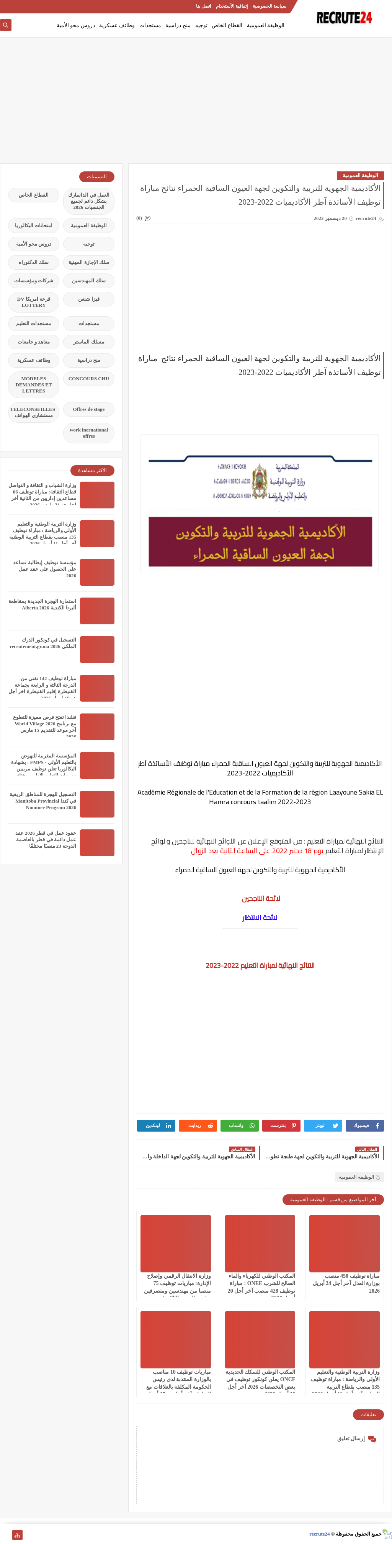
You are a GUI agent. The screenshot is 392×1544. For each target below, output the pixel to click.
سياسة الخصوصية (269, 6)
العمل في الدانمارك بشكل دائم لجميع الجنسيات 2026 (88, 201)
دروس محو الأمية (76, 25)
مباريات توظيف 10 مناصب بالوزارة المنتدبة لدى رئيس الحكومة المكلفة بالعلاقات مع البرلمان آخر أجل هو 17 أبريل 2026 (178, 1386)
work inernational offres (89, 433)
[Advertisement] (196, 104)
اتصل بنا (203, 6)
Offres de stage (89, 409)
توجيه (201, 25)
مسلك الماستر (89, 342)
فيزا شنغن (88, 299)
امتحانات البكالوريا (33, 225)
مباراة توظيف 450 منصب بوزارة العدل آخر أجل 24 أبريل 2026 (346, 1283)
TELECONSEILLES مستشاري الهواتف (32, 412)
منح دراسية (178, 25)
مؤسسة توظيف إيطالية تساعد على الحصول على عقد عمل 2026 (44, 569)
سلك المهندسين (88, 280)
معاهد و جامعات (34, 342)
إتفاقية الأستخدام (232, 6)
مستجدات (150, 25)
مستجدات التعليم (33, 323)
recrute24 (319, 1534)
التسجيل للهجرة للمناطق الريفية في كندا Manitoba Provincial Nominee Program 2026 (43, 801)
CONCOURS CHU (89, 378)
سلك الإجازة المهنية (89, 262)
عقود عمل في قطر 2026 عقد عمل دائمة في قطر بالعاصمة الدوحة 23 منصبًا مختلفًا (45, 839)
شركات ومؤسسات (33, 280)
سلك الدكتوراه (34, 262)
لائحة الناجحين (260, 898)
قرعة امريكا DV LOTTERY (33, 302)
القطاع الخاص (227, 25)
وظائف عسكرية (117, 25)
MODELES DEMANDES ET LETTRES (34, 385)
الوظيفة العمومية (266, 25)
